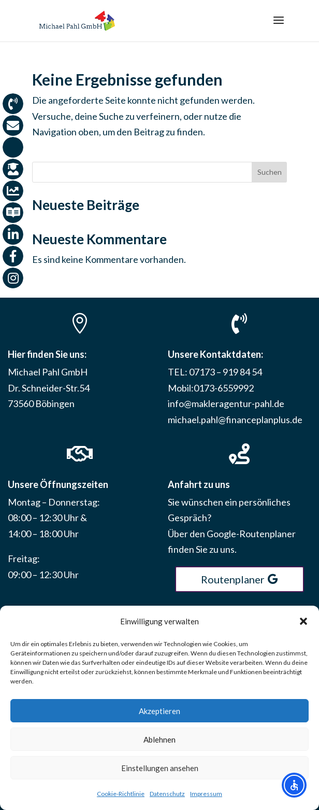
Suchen (269, 171)
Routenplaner (233, 579)
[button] (303, 621)
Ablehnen (159, 739)
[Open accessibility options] (294, 785)
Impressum (206, 794)
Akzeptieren (159, 711)
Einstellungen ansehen (159, 768)
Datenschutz (167, 794)
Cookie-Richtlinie (120, 794)
